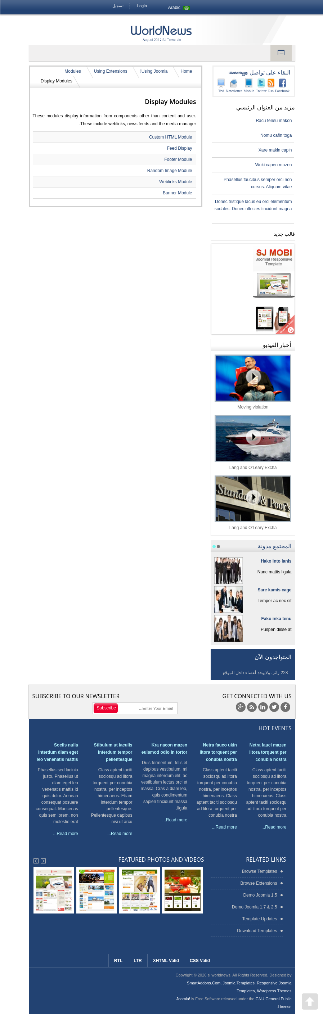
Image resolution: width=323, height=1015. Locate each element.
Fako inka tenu (276, 618)
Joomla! (183, 999)
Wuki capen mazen (273, 164)
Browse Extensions (258, 883)
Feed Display (179, 148)
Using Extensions (110, 71)
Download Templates (257, 930)
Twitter (261, 85)
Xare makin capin (275, 150)
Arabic (179, 7)
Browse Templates (259, 871)
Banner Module (177, 192)
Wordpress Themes (274, 991)
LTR (137, 960)
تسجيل (117, 6)
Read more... (273, 827)
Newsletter (233, 85)
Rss (270, 85)
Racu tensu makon (273, 120)
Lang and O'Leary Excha (252, 442)
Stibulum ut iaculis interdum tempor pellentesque (113, 752)
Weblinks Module (175, 181)
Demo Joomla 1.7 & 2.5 (254, 907)
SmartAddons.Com (203, 983)
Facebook (282, 85)
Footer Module (178, 159)
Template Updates (259, 918)
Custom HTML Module (170, 137)
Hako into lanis (275, 561)
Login (142, 6)
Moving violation (252, 382)
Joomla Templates (238, 983)
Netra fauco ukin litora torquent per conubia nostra (217, 752)
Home (186, 71)
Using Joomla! (153, 71)
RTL (118, 960)
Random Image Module (169, 170)
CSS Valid (199, 960)
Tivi (220, 85)
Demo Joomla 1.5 (260, 895)
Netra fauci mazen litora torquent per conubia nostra (267, 752)
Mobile (248, 85)
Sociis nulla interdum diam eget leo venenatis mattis (57, 752)
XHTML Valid (166, 960)
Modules (72, 71)
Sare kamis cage (274, 589)
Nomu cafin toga (275, 135)
